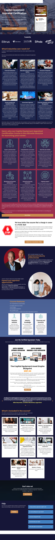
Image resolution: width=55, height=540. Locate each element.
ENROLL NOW (27, 390)
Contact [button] (14, 516)
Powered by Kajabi (27, 537)
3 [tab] (28, 408)
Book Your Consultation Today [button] (34, 242)
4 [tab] (29, 408)
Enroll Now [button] (14, 28)
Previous (2, 403)
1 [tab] (25, 408)
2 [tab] (26, 408)
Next (52, 403)
